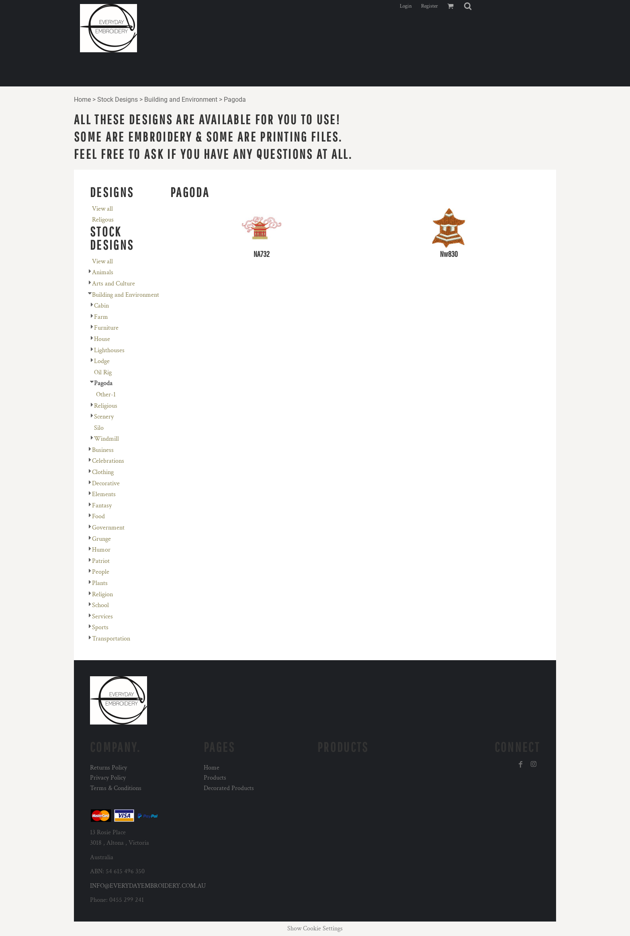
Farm (101, 317)
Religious (105, 406)
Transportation (111, 638)
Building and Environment (180, 99)
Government (108, 527)
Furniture (106, 328)
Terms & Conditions (115, 788)
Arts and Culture (113, 283)
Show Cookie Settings (315, 928)
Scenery (104, 417)
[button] (468, 6)
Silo (99, 428)
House (102, 339)
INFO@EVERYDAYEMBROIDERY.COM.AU (148, 886)
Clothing (103, 472)
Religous (103, 220)
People (100, 572)
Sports (100, 627)
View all (102, 209)
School (100, 605)
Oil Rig (103, 372)
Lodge (102, 361)
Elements (104, 494)
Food (98, 516)
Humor (101, 550)
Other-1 (106, 394)
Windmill (106, 439)
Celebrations (108, 461)
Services (102, 616)
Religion (102, 594)
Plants (100, 583)
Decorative (106, 483)
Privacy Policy (108, 778)
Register (429, 6)
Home (82, 99)
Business (103, 450)
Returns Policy (108, 768)
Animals (102, 272)
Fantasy (102, 505)
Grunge (101, 539)
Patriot (101, 561)
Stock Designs (117, 99)
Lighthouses (109, 350)
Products (215, 778)
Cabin (101, 306)
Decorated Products (229, 788)
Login (406, 6)
